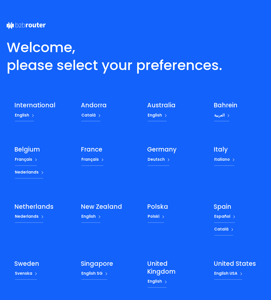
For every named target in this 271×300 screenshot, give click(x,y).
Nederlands (27, 172)
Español (222, 216)
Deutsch (156, 159)
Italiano (222, 159)
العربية (219, 115)
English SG (92, 273)
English (22, 115)
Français (23, 159)
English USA (225, 273)
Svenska (23, 273)
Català (88, 115)
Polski (153, 216)
